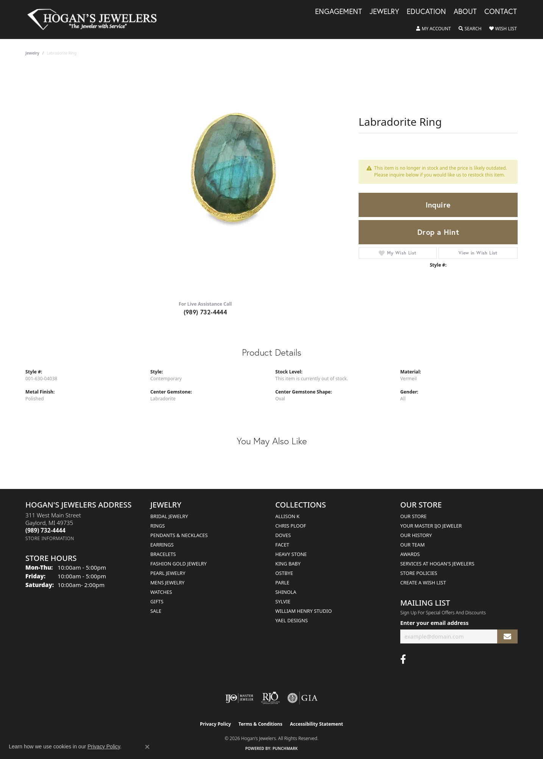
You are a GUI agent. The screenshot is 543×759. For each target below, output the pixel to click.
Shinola (285, 592)
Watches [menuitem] (161, 592)
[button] (433, 28)
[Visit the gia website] (302, 698)
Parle (282, 582)
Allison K (287, 516)
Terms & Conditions (260, 724)
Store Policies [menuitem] (418, 573)
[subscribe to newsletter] (507, 636)
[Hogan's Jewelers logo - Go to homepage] (95, 19)
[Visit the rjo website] (270, 698)
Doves (283, 535)
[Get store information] (49, 538)
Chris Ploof (290, 525)
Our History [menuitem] (416, 535)
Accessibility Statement (316, 724)
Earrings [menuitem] (162, 544)
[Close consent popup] (147, 747)
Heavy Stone (291, 554)
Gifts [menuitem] (156, 601)
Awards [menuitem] (410, 554)
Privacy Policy (215, 724)
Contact (500, 12)
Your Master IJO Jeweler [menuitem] (431, 525)
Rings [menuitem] (157, 525)
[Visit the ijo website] (239, 698)
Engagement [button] (338, 12)
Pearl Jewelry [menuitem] (168, 573)
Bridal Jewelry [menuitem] (169, 516)
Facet (282, 544)
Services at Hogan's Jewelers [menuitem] (437, 563)
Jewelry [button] (384, 12)
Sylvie (282, 601)
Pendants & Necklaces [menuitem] (179, 535)
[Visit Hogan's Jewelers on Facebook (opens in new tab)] (403, 659)
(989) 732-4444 (205, 312)
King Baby (288, 563)
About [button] (465, 12)
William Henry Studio (303, 611)
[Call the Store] (45, 530)
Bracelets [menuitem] (163, 554)
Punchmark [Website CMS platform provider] (285, 748)
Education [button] (426, 12)
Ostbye (284, 573)
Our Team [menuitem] (412, 544)
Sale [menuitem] (155, 611)
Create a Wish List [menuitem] (423, 582)
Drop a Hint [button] (438, 232)
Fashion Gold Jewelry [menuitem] (178, 563)
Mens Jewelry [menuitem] (167, 582)
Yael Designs (291, 620)
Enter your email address (434, 622)
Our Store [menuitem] (413, 516)
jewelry (32, 53)
